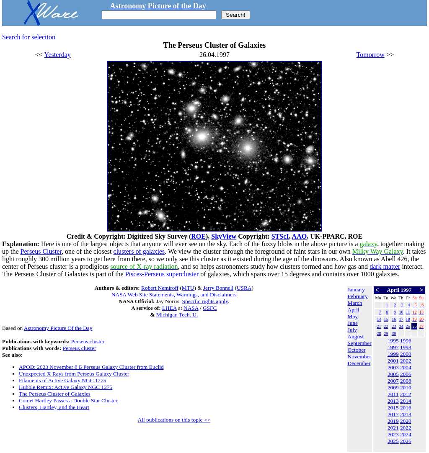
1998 (405, 347)
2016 (405, 407)
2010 (405, 387)
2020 (405, 421)
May (353, 316)
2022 (405, 428)
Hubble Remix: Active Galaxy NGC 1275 (65, 387)
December (359, 363)
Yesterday (57, 54)
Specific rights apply (205, 301)
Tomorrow (371, 54)
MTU (188, 288)
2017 (393, 414)
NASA (191, 308)
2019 (393, 421)
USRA (244, 288)
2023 (393, 434)
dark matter (385, 266)
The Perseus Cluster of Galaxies (54, 394)
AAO (299, 236)
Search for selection (28, 37)
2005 (393, 374)
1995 (393, 340)
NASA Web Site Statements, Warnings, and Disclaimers (174, 294)
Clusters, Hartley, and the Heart (54, 407)
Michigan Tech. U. (177, 314)
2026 (405, 441)
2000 (405, 354)
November (359, 356)
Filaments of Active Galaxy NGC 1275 (62, 380)
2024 (405, 434)
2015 (393, 407)
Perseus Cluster (41, 251)
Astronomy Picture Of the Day (58, 328)
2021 (393, 428)
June (353, 323)
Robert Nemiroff (159, 288)
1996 (405, 340)
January (356, 289)
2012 (405, 394)
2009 (393, 387)
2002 (405, 361)
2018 (405, 414)
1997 (393, 347)
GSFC (210, 308)
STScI (280, 236)
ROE (198, 236)
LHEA (169, 308)
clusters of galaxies (139, 251)
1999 (393, 354)
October (357, 350)
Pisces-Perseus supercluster (162, 274)
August (356, 336)
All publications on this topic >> (174, 420)
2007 (393, 381)
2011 (393, 394)
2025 (393, 441)
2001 (393, 361)
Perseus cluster (88, 341)
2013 (393, 401)
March (355, 303)
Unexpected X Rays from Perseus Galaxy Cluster (74, 374)
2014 (405, 401)
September (360, 343)
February (358, 296)
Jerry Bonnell (218, 288)
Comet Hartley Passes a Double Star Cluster (68, 400)
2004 (405, 367)
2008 (405, 381)
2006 (405, 374)
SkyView (223, 236)
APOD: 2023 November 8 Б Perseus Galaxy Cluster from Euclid (91, 367)
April (353, 309)
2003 (393, 367)
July (352, 330)
